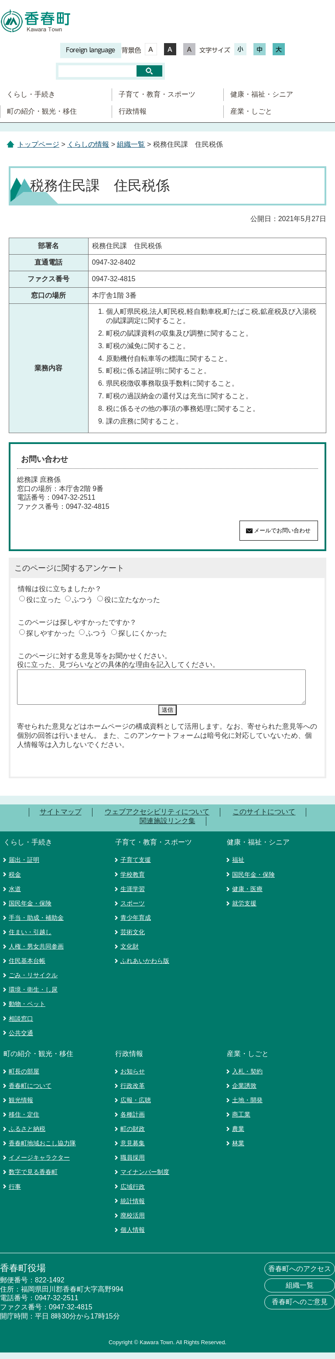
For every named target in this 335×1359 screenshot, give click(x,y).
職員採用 (132, 1164)
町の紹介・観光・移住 (42, 111)
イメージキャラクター (39, 1164)
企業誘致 (244, 1092)
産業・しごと (251, 111)
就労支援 (244, 909)
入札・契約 (247, 1077)
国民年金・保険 (30, 909)
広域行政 (132, 1193)
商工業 (241, 1120)
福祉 (238, 866)
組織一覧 (131, 144)
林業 (238, 1149)
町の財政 (132, 1135)
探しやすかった (50, 633)
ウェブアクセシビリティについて (157, 818)
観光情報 (21, 1106)
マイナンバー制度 (144, 1178)
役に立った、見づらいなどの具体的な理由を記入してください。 (118, 664)
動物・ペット (27, 1010)
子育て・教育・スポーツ (157, 94)
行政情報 (133, 111)
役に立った (43, 599)
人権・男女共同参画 (36, 952)
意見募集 (132, 1149)
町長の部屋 (24, 1077)
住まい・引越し (30, 938)
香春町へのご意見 (300, 1308)
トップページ (38, 144)
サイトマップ (61, 818)
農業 (238, 1135)
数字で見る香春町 (33, 1178)
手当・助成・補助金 (36, 924)
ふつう (82, 599)
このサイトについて (263, 818)
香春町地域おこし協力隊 (42, 1149)
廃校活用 (132, 1221)
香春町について (30, 1092)
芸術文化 (132, 938)
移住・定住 (24, 1120)
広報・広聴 (135, 1106)
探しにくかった (142, 633)
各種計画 (132, 1120)
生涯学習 (132, 895)
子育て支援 (135, 866)
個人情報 (132, 1236)
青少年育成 (135, 924)
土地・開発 (247, 1106)
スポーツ (132, 909)
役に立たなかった (132, 599)
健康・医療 (247, 895)
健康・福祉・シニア (261, 94)
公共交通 (21, 1039)
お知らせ (132, 1077)
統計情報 (132, 1207)
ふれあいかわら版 (144, 967)
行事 (15, 1193)
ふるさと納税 (27, 1135)
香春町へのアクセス (299, 1275)
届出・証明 (24, 866)
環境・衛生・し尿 (33, 995)
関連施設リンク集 (167, 827)
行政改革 (132, 1092)
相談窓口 (21, 1025)
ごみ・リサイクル (33, 981)
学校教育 (132, 881)
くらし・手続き (31, 94)
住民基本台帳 (27, 967)
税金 (15, 881)
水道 (15, 895)
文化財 (129, 952)
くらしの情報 (88, 144)
